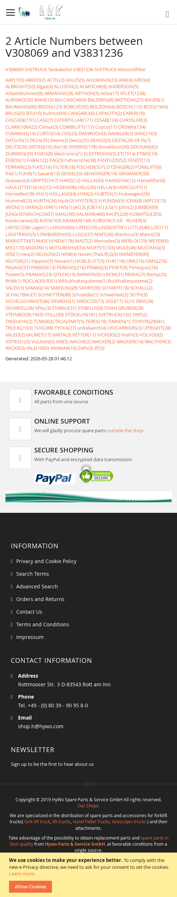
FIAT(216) (42, 167)
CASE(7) (45, 120)
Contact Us (29, 611)
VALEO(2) (15, 334)
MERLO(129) (134, 240)
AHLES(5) (75, 80)
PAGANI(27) (17, 267)
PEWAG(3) (97, 267)
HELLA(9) (106, 187)
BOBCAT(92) (76, 106)
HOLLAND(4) (62, 193)
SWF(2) (139, 314)
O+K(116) (115, 261)
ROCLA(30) (34, 281)
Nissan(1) (64, 261)
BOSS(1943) (155, 106)
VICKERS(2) (108, 334)
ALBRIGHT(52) (20, 86)
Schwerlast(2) (114, 294)
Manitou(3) (126, 234)
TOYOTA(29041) (148, 321)
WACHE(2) (80, 341)
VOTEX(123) (17, 341)
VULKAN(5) (43, 341)
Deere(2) (59, 140)
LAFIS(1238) (17, 227)
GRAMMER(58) (133, 173)
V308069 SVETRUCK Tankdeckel (38, 69)
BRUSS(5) (15, 113)
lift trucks (61, 821)
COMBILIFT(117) (76, 127)
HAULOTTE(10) (21, 187)
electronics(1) (68, 153)
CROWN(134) (132, 127)
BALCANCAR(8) (71, 99)
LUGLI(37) (82, 234)
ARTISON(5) (87, 93)
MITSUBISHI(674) (67, 247)
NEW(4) (69, 254)
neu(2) (27, 254)
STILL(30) (54, 314)
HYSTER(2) (86, 200)
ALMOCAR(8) (93, 86)
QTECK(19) (64, 274)
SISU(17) (114, 301)
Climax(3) (48, 127)
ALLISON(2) (66, 86)
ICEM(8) (133, 200)
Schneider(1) (85, 294)
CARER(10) (134, 113)
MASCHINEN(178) (55, 240)
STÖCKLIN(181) (81, 314)
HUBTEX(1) (106, 193)
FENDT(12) (139, 160)
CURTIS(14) (48, 133)
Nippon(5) (42, 261)
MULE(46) (126, 247)
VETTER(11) (84, 334)
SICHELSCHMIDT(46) (27, 301)
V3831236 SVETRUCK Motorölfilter (109, 69)
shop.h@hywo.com (40, 726)
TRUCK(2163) (19, 328)
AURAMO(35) (19, 99)
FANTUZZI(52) (112, 160)
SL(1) (129, 301)
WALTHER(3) (158, 341)
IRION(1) (14, 207)
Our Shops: (88, 805)
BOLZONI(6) (102, 106)
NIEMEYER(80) (134, 254)
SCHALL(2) (141, 287)
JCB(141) (95, 207)
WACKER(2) (103, 341)
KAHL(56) (65, 214)
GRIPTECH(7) (44, 180)
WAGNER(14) (129, 341)
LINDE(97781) (112, 227)
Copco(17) (106, 127)
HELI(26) (87, 187)
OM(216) (135, 261)
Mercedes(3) (107, 240)
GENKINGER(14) (100, 173)
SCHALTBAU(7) (21, 294)
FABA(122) (37, 160)
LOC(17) (159, 227)
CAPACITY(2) (109, 113)
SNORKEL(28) (19, 308)
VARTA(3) (61, 334)
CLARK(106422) (21, 127)
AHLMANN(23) (102, 80)
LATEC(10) (86, 227)
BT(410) (34, 113)
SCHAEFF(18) (115, 287)
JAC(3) (80, 207)
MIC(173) (15, 247)
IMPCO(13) (154, 200)
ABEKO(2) (36, 80)
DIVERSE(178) (82, 146)
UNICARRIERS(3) (124, 328)
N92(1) (12, 254)
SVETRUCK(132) (114, 314)
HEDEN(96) (65, 187)
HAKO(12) (69, 180)
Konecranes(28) (22, 220)
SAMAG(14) (37, 287)
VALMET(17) (38, 334)
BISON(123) (50, 106)
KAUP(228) (117, 214)
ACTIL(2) (56, 80)
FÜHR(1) (27, 173)
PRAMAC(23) (39, 274)
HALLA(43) (92, 180)
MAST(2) (84, 240)
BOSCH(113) (129, 106)
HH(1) (41, 193)
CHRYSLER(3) (133, 120)
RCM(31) (115, 274)
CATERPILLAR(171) (73, 120)
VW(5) (62, 341)
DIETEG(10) (40, 146)
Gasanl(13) (48, 173)
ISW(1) (51, 207)
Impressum (30, 637)
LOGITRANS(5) (20, 234)
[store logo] (42, 12)
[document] (89, 875)
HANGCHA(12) (120, 180)
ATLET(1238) (133, 93)
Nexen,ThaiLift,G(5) (98, 254)
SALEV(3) (14, 287)
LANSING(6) (62, 227)
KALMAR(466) (90, 214)
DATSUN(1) (16, 140)
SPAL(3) (43, 308)
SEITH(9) (138, 294)
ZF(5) (99, 348)
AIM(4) (126, 80)
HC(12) (45, 187)
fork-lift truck (37, 821)
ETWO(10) (147, 153)
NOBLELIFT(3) (90, 261)
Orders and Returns (40, 599)
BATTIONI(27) (129, 99)
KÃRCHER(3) (131, 220)
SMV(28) (144, 301)
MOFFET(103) (101, 247)
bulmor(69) (55, 113)
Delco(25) (79, 140)
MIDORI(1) (37, 247)
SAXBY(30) (90, 287)
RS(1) (52, 281)
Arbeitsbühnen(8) (24, 93)
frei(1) (11, 173)
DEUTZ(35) (16, 146)
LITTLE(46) (139, 227)
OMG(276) (156, 261)
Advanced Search (37, 586)
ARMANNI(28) (59, 93)
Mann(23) (150, 234)
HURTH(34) (45, 200)
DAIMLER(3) (120, 133)
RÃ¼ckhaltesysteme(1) (82, 281)
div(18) (60, 146)
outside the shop (125, 430)
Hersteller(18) (19, 193)
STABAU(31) (64, 308)
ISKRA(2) (34, 207)
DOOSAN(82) (144, 146)
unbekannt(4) (91, 328)
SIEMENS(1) (62, 301)
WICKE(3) (15, 348)
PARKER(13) (43, 267)
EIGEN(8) (43, 153)
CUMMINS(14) (20, 133)
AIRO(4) (142, 80)
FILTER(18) (64, 167)
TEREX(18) (96, 321)
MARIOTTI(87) (20, 240)
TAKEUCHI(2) (18, 321)
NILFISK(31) (17, 261)
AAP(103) (15, 80)
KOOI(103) (51, 220)
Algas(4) (44, 86)
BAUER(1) (154, 99)
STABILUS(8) (90, 308)
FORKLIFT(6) (148, 167)
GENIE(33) (71, 173)
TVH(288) (43, 328)
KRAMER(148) (77, 220)
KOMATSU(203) (145, 214)
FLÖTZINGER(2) (117, 167)
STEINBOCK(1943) (24, 314)
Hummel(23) (18, 200)
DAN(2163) (145, 133)
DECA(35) (39, 140)
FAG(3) (56, 160)
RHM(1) (13, 281)
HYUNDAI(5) (111, 200)
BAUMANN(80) (21, 106)
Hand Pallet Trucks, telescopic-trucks (109, 821)
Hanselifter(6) (151, 180)
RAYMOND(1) (91, 274)
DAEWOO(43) (93, 133)
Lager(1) (40, 227)
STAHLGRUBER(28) (123, 308)
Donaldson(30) (113, 146)
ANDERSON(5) (123, 86)
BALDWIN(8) (101, 99)
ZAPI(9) (85, 348)
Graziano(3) (17, 180)
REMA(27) (135, 274)
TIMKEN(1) (119, 321)
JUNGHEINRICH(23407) (29, 214)
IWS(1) (65, 207)
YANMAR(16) (63, 348)
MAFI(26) (104, 234)
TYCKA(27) (65, 328)
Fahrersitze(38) (80, 160)
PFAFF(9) (118, 267)
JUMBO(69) (146, 207)
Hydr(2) (66, 200)
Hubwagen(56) (134, 193)
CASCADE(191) (20, 120)
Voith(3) (129, 334)
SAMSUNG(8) (64, 287)
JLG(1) (111, 207)
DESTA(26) (122, 140)
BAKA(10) (44, 99)
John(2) (126, 207)
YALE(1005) (37, 348)
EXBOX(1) (15, 160)
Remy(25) (157, 274)
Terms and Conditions (42, 624)
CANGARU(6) (81, 113)
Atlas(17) (110, 93)
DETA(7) (142, 140)
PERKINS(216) (71, 267)
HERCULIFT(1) (132, 187)
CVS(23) (69, 133)
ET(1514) (127, 153)
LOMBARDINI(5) (54, 234)
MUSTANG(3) (151, 247)
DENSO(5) (100, 140)
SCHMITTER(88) (54, 294)
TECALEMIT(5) (69, 321)
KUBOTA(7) (104, 220)
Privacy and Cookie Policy (46, 561)
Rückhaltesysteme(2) (130, 281)
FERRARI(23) (18, 167)
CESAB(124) (106, 120)
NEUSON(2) (47, 254)
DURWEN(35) (19, 153)
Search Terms (32, 573)
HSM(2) (85, 193)
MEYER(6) (159, 240)
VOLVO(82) (151, 334)
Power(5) (15, 274)
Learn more (21, 873)
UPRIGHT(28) (157, 328)
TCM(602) (44, 321)
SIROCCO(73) (90, 301)
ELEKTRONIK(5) (100, 153)
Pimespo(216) (143, 267)
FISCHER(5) (88, 167)
